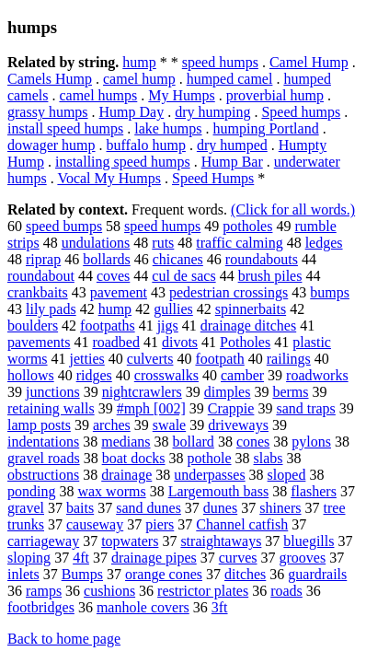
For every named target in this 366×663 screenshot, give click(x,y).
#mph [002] (151, 408)
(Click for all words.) (293, 209)
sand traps (305, 408)
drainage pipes (154, 557)
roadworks (317, 375)
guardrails (317, 574)
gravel (25, 508)
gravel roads (43, 458)
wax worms (111, 491)
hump (138, 62)
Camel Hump (309, 62)
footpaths (107, 325)
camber (242, 375)
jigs (167, 325)
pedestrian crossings (228, 292)
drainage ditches (248, 325)
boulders (32, 325)
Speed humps (300, 112)
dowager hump (51, 145)
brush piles (270, 276)
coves (113, 276)
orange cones (163, 574)
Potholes (245, 342)
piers (159, 524)
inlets (23, 574)
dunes (220, 508)
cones (252, 441)
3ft (220, 607)
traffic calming (239, 242)
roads (286, 591)
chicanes (178, 259)
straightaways (220, 541)
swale (169, 425)
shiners (280, 508)
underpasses (209, 475)
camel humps (98, 95)
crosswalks (166, 375)
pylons (311, 441)
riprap (43, 259)
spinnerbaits (250, 309)
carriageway (43, 541)
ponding (31, 491)
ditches (245, 574)
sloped (287, 475)
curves (238, 557)
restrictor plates (202, 591)
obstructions (43, 475)
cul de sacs (183, 276)
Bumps (82, 574)
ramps (44, 591)
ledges (324, 242)
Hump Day (132, 112)
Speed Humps (213, 178)
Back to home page (63, 638)
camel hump (139, 79)
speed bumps (64, 226)
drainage (126, 475)
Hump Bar (232, 161)
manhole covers (143, 607)
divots (180, 342)
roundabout (40, 276)
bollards (107, 259)
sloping (29, 557)
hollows (30, 375)
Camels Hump (49, 79)
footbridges (40, 607)
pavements (38, 342)
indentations (43, 441)
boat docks (134, 458)
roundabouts (261, 259)
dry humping (212, 112)
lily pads (51, 309)
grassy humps (47, 112)
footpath (219, 358)
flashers (314, 491)
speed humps (220, 62)
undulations (96, 242)
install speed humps (65, 128)
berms (290, 392)
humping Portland (266, 128)
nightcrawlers (142, 392)
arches (112, 425)
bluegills (308, 541)
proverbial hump (275, 95)
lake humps (167, 128)
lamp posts (39, 425)
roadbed (116, 342)
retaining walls (51, 408)
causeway (94, 524)
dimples (227, 392)
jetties (87, 358)
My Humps (181, 95)
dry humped (232, 145)
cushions (109, 591)
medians (125, 441)
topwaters (129, 541)
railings (289, 358)
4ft (81, 557)
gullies (173, 309)
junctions (53, 392)
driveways (238, 425)
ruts (163, 242)
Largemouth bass (218, 491)
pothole (210, 458)
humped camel (230, 79)
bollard (193, 441)
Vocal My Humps (109, 178)
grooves (303, 557)
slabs (268, 458)
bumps (329, 292)
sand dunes (148, 508)
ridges (94, 375)
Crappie (231, 408)
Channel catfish (242, 524)
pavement (118, 292)
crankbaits (37, 292)
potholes (247, 226)
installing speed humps (122, 161)
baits (80, 508)
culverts (150, 358)
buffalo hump (146, 145)
